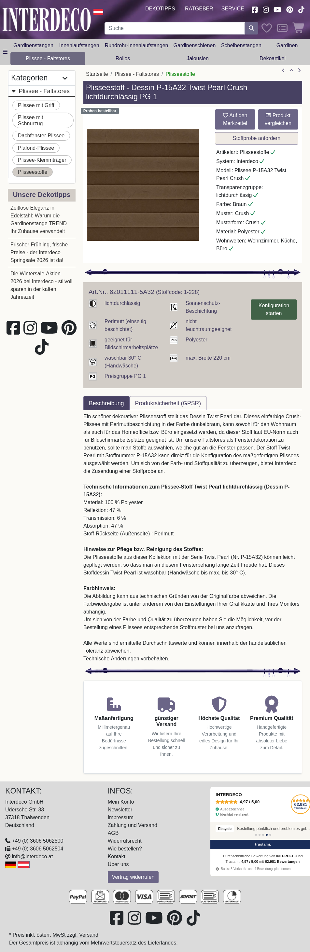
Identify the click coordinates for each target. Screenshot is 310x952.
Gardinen (287, 45)
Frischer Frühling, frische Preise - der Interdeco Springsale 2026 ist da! (39, 252)
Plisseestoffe (32, 172)
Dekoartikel (273, 58)
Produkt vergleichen (278, 119)
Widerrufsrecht (125, 841)
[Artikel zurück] (283, 70)
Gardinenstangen (33, 45)
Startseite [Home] (97, 74)
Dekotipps (160, 8)
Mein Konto (121, 802)
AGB (113, 833)
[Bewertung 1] (256, 835)
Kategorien (39, 78)
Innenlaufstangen (79, 45)
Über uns (118, 864)
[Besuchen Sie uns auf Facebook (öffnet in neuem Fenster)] (255, 9)
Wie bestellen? (125, 848)
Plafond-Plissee (36, 148)
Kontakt (116, 856)
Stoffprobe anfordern (256, 138)
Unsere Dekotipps (42, 194)
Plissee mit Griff (36, 105)
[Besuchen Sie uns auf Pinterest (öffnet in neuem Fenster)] (289, 9)
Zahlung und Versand (132, 825)
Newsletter (120, 809)
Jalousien (198, 58)
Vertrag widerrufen (133, 877)
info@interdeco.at (32, 856)
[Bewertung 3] (263, 835)
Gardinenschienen (194, 45)
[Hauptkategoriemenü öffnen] (5, 52)
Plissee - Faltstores (48, 58)
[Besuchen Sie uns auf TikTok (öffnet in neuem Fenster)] (301, 9)
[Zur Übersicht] (291, 70)
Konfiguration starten (274, 309)
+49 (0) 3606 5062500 (37, 841)
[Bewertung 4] (267, 835)
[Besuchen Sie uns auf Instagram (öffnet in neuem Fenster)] (266, 9)
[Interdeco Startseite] (46, 19)
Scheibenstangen (241, 45)
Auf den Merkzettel (235, 119)
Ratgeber (199, 8)
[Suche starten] (251, 28)
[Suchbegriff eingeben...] (175, 28)
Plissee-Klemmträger (42, 160)
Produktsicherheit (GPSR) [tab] (168, 403)
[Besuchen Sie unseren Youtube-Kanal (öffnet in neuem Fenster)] (278, 9)
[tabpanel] (192, 537)
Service (232, 8)
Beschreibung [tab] (106, 403)
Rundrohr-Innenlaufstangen (136, 45)
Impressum (121, 817)
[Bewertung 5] (270, 835)
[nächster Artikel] (299, 70)
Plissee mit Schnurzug (30, 120)
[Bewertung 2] (260, 835)
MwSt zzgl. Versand (75, 935)
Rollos (123, 58)
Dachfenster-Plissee (41, 135)
